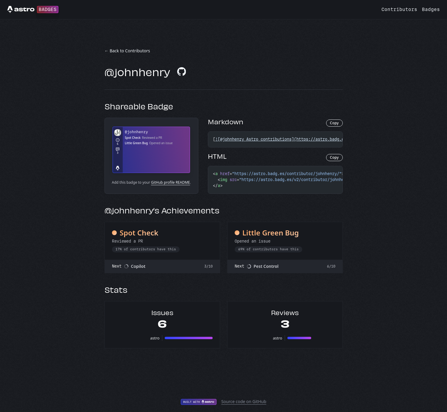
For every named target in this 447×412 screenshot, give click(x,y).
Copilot (138, 266)
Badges (431, 9)
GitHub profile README (170, 182)
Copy (334, 122)
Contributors (399, 9)
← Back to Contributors (127, 51)
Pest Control (266, 266)
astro (154, 338)
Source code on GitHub (243, 401)
